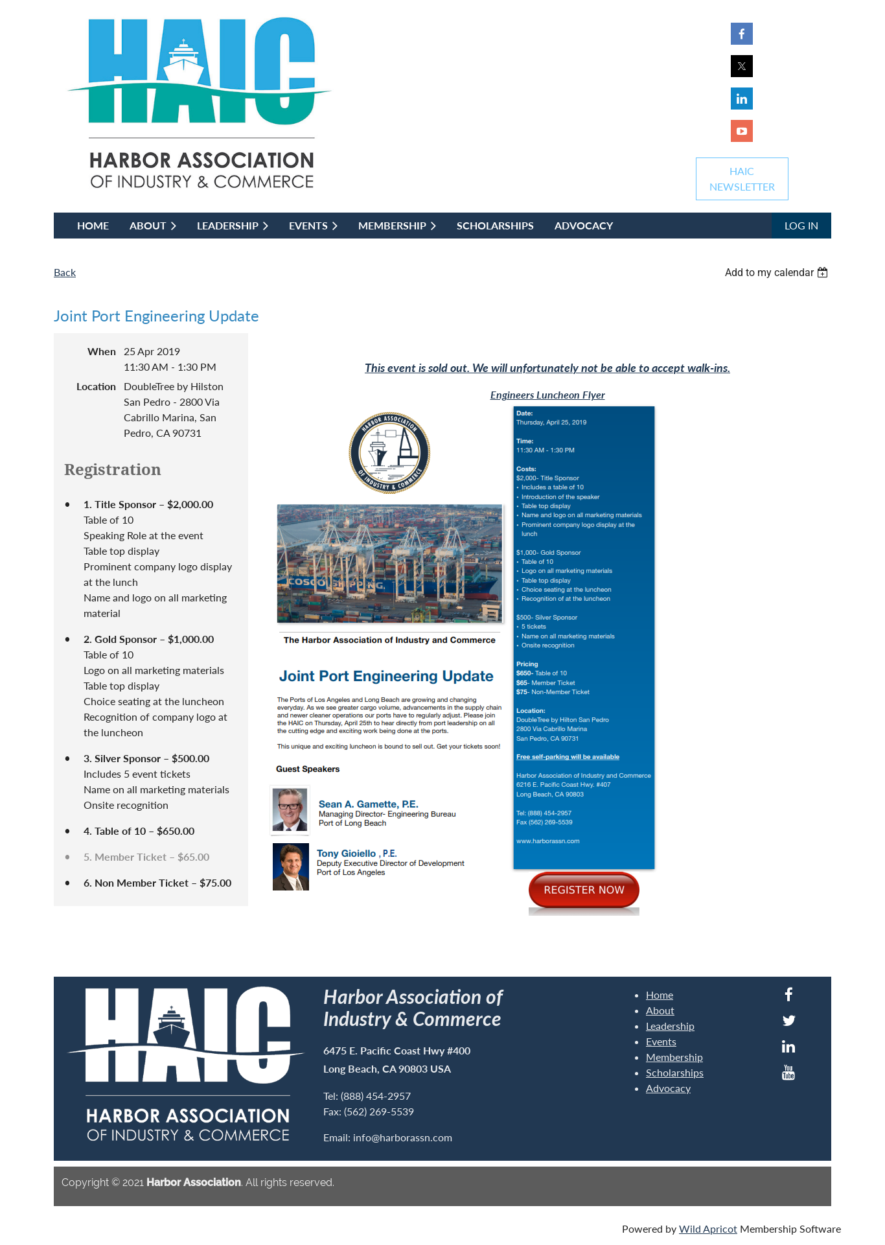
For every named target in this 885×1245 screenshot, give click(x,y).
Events (661, 1041)
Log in (801, 225)
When (101, 351)
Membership (674, 1057)
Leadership (670, 1025)
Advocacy (668, 1088)
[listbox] (778, 272)
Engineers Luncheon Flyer (547, 394)
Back (65, 272)
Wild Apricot (708, 1228)
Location (96, 386)
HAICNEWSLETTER (742, 178)
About (660, 1010)
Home (659, 994)
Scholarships (675, 1072)
